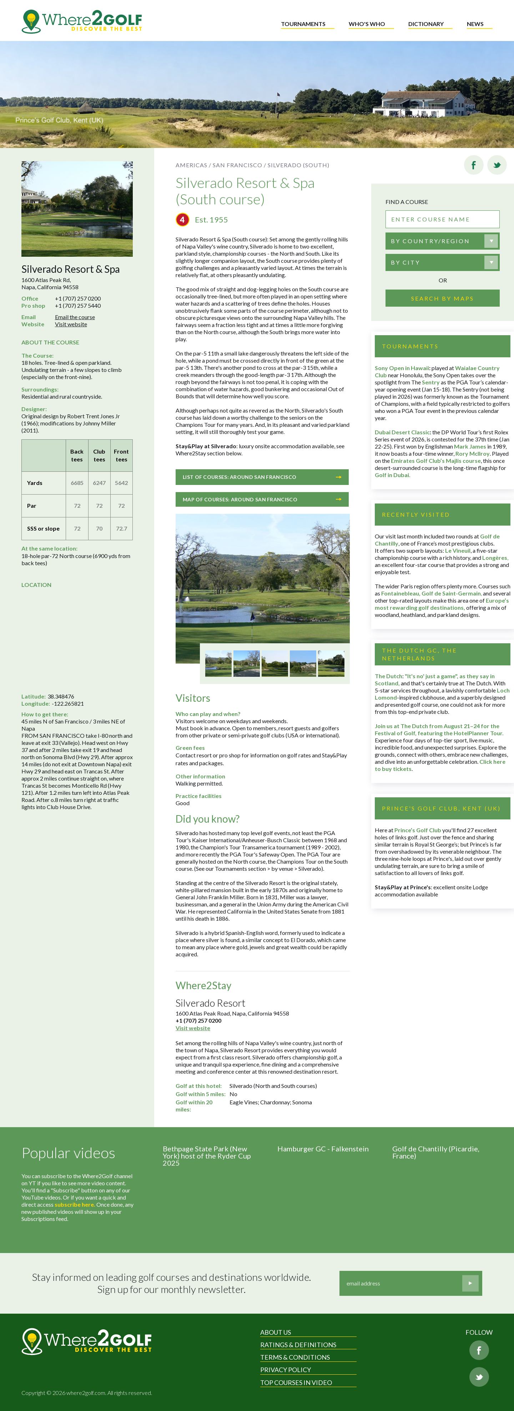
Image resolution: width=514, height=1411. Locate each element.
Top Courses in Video (296, 1382)
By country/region (430, 240)
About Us (275, 1332)
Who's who (367, 23)
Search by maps (442, 298)
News (475, 23)
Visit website (71, 324)
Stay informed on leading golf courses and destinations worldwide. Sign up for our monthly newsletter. (171, 1283)
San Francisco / (239, 165)
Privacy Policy (285, 1370)
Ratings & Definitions (298, 1345)
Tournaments (303, 23)
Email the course (75, 316)
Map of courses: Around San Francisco (262, 499)
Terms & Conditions (295, 1357)
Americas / (193, 165)
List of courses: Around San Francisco (262, 477)
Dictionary (426, 23)
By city (405, 262)
